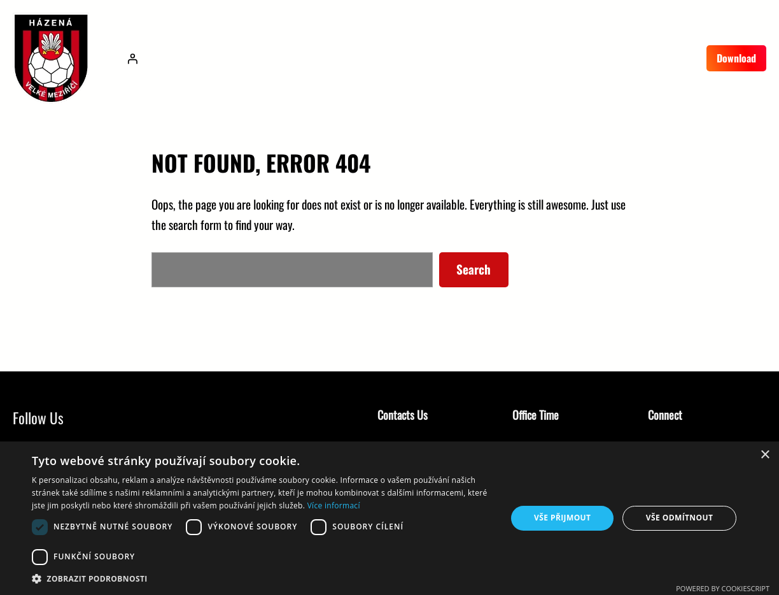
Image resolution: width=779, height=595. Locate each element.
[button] (262, 578)
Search (473, 269)
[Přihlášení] (132, 58)
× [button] (764, 455)
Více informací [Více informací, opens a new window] (333, 505)
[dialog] (389, 518)
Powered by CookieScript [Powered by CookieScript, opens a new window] (722, 588)
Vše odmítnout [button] (679, 517)
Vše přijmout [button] (562, 517)
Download (736, 58)
